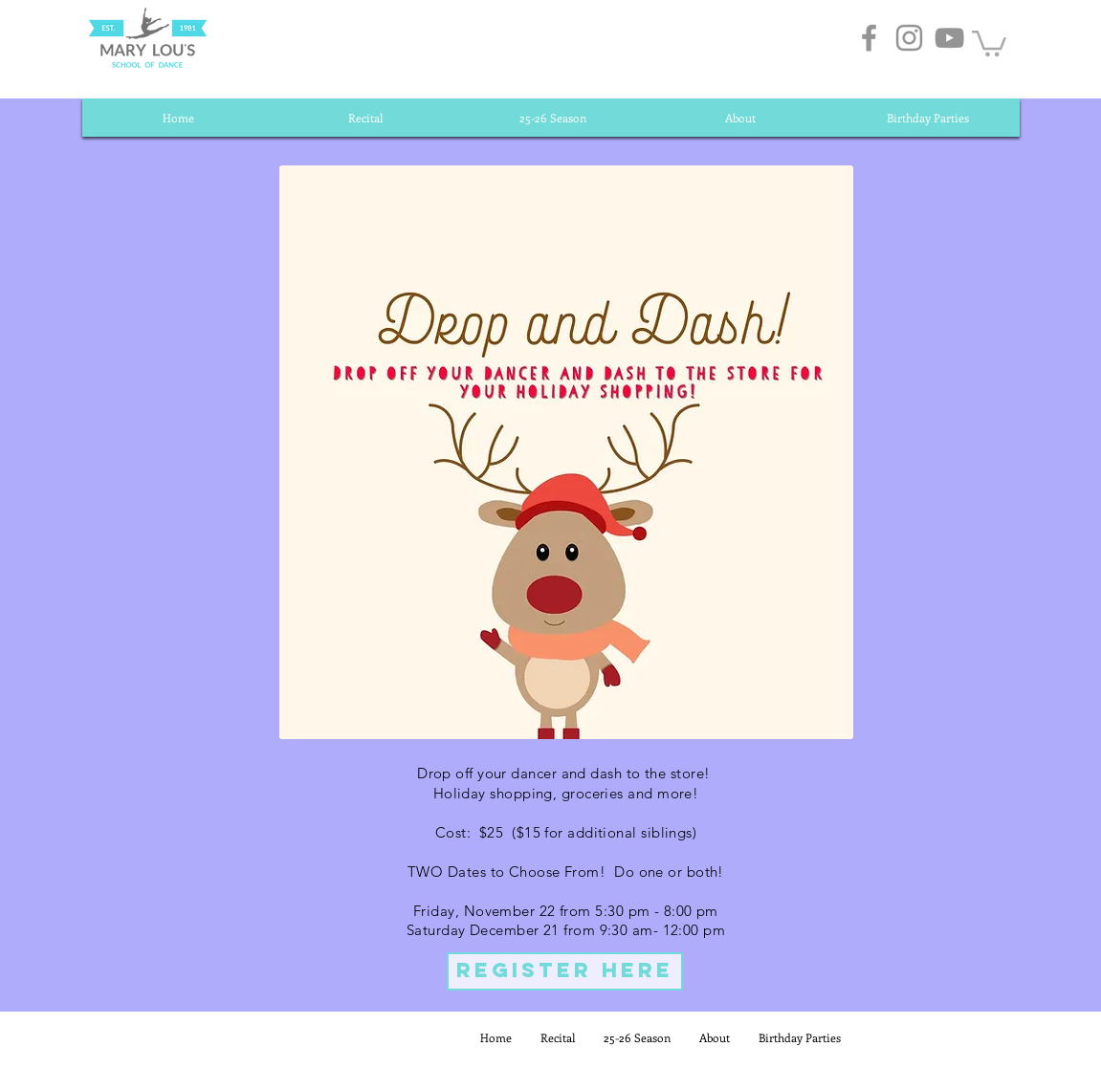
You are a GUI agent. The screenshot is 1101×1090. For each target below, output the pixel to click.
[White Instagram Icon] (955, 1037)
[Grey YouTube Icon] (949, 37)
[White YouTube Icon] (995, 1037)
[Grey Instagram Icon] (909, 37)
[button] (989, 42)
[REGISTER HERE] (565, 971)
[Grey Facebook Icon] (869, 37)
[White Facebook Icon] (915, 1037)
